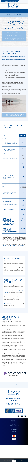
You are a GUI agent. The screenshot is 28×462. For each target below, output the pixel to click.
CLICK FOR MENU (14, 11)
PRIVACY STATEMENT (14, 432)
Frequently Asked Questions (14, 35)
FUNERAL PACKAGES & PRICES (14, 425)
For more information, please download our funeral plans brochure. (14, 115)
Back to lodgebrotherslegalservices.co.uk (10, 1)
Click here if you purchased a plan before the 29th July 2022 (14, 39)
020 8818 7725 (14, 404)
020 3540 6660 (14, 28)
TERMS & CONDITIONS (14, 429)
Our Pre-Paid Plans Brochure (14, 32)
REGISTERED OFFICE (14, 421)
